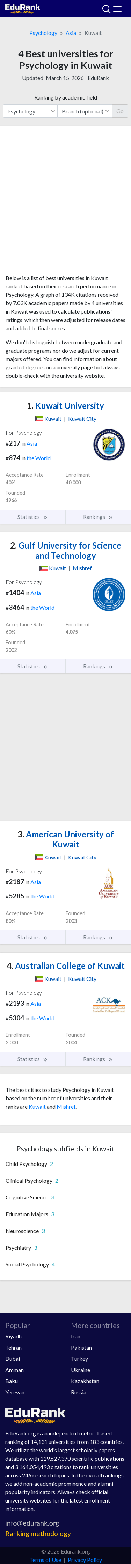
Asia (71, 32)
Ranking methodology (38, 1533)
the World (39, 458)
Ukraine (80, 1369)
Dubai (12, 1358)
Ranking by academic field (65, 97)
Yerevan (14, 1392)
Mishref (66, 1106)
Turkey (79, 1358)
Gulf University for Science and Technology (65, 550)
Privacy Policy (85, 1559)
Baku (11, 1381)
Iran (75, 1336)
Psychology (43, 32)
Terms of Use (45, 1559)
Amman (14, 1369)
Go (120, 111)
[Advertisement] (65, 202)
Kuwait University (65, 406)
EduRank (98, 77)
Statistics (32, 516)
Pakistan (81, 1347)
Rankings (98, 516)
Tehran (13, 1347)
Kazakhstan (85, 1381)
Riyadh (13, 1336)
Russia (78, 1392)
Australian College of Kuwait (66, 966)
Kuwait (37, 1106)
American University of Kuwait (65, 839)
